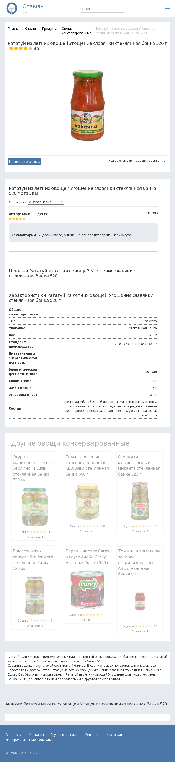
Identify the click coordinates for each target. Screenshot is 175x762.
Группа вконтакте (64, 734)
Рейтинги (92, 734)
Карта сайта (116, 734)
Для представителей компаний (29, 739)
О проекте (13, 734)
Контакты (36, 734)
